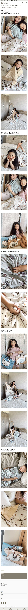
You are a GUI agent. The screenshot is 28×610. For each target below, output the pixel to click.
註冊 (7, 0)
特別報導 (4, 5)
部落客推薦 (7, 5)
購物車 (13, 0)
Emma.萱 (5, 10)
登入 (5, 0)
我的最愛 (16, 0)
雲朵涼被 (3, 570)
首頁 (1, 5)
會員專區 (2, 0)
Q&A (10, 0)
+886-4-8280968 (3, 585)
